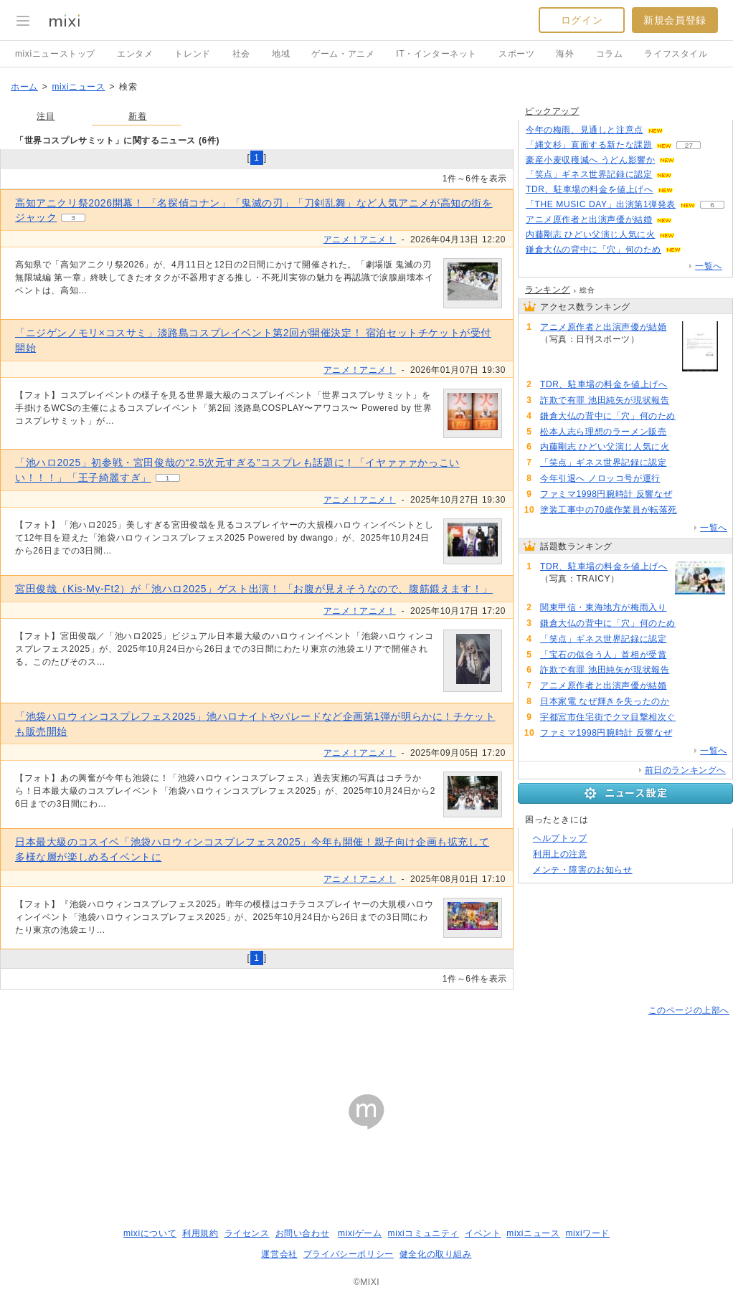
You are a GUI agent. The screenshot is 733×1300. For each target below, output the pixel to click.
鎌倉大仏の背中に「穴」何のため (593, 250)
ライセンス (247, 1233)
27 (689, 145)
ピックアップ (552, 111)
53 (686, 447)
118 (698, 250)
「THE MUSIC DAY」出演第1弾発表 (601, 204)
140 (692, 160)
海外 (565, 54)
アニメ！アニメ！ (359, 239)
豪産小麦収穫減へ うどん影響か (590, 160)
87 (686, 702)
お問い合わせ (302, 1233)
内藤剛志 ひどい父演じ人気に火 (590, 234)
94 (686, 400)
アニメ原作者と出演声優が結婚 (589, 219)
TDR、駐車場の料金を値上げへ (589, 189)
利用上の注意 (560, 854)
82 (692, 717)
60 (680, 130)
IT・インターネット (436, 54)
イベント (483, 1233)
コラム (609, 54)
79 (689, 494)
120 (692, 416)
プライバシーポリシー (348, 1254)
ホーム (24, 87)
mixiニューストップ (55, 54)
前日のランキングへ (685, 770)
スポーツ (516, 54)
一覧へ (708, 266)
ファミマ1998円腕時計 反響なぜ (606, 494)
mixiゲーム (360, 1233)
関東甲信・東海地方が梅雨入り (603, 607)
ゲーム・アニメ (342, 54)
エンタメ (135, 54)
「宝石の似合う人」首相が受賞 (603, 655)
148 (684, 385)
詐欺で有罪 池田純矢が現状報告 (604, 400)
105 (689, 175)
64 (693, 510)
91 (689, 220)
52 (692, 235)
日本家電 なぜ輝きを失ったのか (604, 701)
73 (677, 479)
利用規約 (200, 1233)
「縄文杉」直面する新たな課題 (589, 145)
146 (690, 190)
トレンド (192, 54)
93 (656, 339)
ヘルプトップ (560, 838)
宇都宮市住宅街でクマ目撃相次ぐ (608, 717)
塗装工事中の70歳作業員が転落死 (608, 510)
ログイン (581, 20)
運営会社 (279, 1254)
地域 (281, 54)
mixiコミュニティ (423, 1233)
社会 (241, 54)
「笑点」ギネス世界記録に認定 (589, 174)
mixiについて (149, 1233)
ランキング (547, 290)
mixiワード (587, 1233)
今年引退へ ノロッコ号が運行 (600, 478)
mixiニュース (78, 87)
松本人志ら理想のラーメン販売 (603, 432)
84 (683, 432)
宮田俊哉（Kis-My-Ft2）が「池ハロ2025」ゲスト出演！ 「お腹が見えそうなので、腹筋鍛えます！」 (254, 588)
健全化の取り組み (435, 1254)
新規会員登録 (674, 20)
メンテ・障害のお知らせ (583, 870)
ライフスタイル (675, 54)
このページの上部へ (688, 1010)
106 (683, 655)
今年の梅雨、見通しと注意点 (584, 130)
